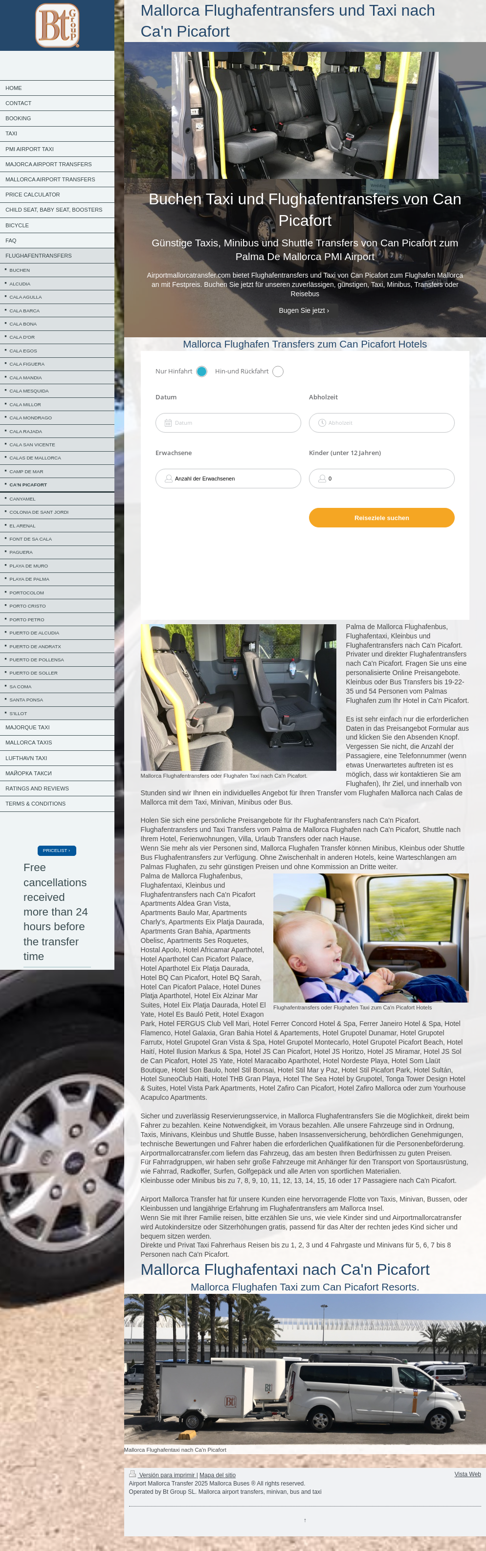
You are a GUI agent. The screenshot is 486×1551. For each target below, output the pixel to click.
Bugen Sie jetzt (302, 310)
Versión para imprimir (163, 1475)
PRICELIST (55, 850)
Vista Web (468, 1474)
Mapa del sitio (217, 1475)
